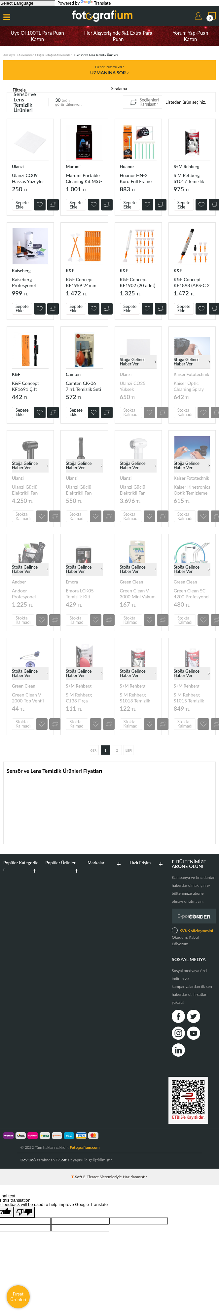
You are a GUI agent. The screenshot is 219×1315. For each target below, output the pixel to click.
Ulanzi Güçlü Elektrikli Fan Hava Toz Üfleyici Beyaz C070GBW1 (137, 490)
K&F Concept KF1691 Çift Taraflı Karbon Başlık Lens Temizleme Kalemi (30, 386)
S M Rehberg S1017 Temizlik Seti (189, 178)
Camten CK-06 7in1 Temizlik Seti (83, 386)
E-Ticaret (91, 1176)
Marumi (73, 166)
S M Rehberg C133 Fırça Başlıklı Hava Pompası (79, 697)
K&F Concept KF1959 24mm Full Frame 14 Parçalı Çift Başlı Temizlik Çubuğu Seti (82, 282)
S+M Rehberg (187, 166)
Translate (96, 3)
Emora (72, 581)
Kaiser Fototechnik (191, 374)
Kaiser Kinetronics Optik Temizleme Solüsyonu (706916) (192, 490)
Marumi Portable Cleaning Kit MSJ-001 (84, 178)
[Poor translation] (24, 1212)
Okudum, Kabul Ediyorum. (192, 936)
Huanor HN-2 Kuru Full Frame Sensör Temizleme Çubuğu (138, 178)
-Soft (77, 1176)
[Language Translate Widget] (27, 3)
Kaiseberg (21, 270)
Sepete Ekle (22, 204)
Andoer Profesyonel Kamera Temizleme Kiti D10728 (27, 593)
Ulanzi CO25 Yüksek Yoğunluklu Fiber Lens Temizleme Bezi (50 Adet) (137, 386)
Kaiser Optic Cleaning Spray (189, 386)
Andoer (19, 581)
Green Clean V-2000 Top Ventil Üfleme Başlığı (28, 697)
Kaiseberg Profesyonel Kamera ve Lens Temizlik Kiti (28, 282)
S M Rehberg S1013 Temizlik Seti (135, 697)
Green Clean (131, 581)
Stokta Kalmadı (131, 412)
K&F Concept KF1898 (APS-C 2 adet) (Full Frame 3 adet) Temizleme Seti (192, 282)
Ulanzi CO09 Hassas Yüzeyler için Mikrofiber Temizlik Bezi (28, 178)
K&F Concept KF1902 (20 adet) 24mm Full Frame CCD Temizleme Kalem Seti (138, 282)
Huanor (127, 166)
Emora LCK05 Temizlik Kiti (79, 593)
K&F (70, 270)
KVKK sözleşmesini (196, 930)
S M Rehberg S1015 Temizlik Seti (189, 697)
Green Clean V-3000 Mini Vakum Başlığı (138, 593)
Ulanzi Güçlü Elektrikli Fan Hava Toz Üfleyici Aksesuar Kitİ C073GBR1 (83, 490)
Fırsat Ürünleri (18, 1296)
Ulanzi (18, 166)
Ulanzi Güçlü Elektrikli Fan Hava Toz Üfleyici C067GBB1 (29, 490)
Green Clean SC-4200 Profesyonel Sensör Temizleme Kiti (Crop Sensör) (192, 593)
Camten (73, 374)
